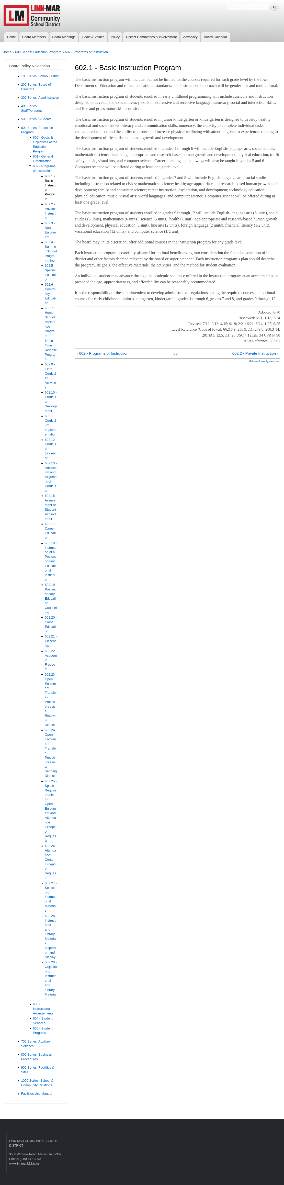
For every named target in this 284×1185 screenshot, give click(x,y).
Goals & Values (93, 37)
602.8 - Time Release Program (51, 350)
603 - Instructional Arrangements (43, 1008)
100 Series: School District (40, 76)
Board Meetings (63, 37)
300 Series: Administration (40, 97)
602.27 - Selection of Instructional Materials (51, 896)
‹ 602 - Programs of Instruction (102, 353)
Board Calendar (215, 37)
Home (11, 37)
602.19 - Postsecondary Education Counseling (51, 598)
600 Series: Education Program (38, 52)
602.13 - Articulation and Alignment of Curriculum (51, 477)
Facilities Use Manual (36, 1093)
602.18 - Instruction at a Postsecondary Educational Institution (51, 561)
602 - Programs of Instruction (86, 52)
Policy (115, 37)
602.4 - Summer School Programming (51, 251)
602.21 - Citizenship (51, 640)
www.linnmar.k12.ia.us (24, 1163)
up (175, 353)
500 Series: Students (36, 119)
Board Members (34, 37)
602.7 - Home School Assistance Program (50, 321)
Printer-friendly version (264, 361)
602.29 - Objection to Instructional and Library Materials (51, 980)
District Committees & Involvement (151, 37)
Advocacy (190, 37)
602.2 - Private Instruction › (255, 353)
